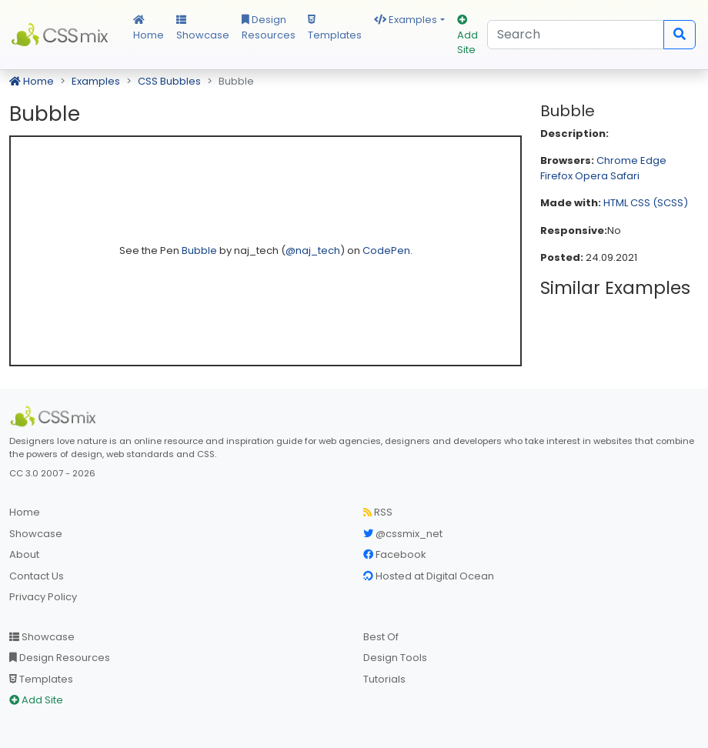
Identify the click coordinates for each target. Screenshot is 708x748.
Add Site (467, 36)
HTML (615, 202)
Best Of (381, 636)
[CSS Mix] (55, 416)
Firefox (556, 176)
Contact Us (36, 576)
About (24, 554)
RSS (377, 512)
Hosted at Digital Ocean (428, 576)
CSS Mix (62, 35)
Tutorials (384, 679)
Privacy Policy (43, 596)
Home (148, 28)
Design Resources (269, 27)
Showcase (202, 28)
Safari (625, 176)
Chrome (617, 160)
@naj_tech (313, 250)
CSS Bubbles (169, 81)
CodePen (386, 250)
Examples (405, 19)
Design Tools (395, 657)
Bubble (200, 250)
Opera (591, 176)
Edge (653, 160)
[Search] (575, 34)
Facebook (394, 554)
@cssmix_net (402, 533)
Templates (335, 28)
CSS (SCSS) (659, 202)
